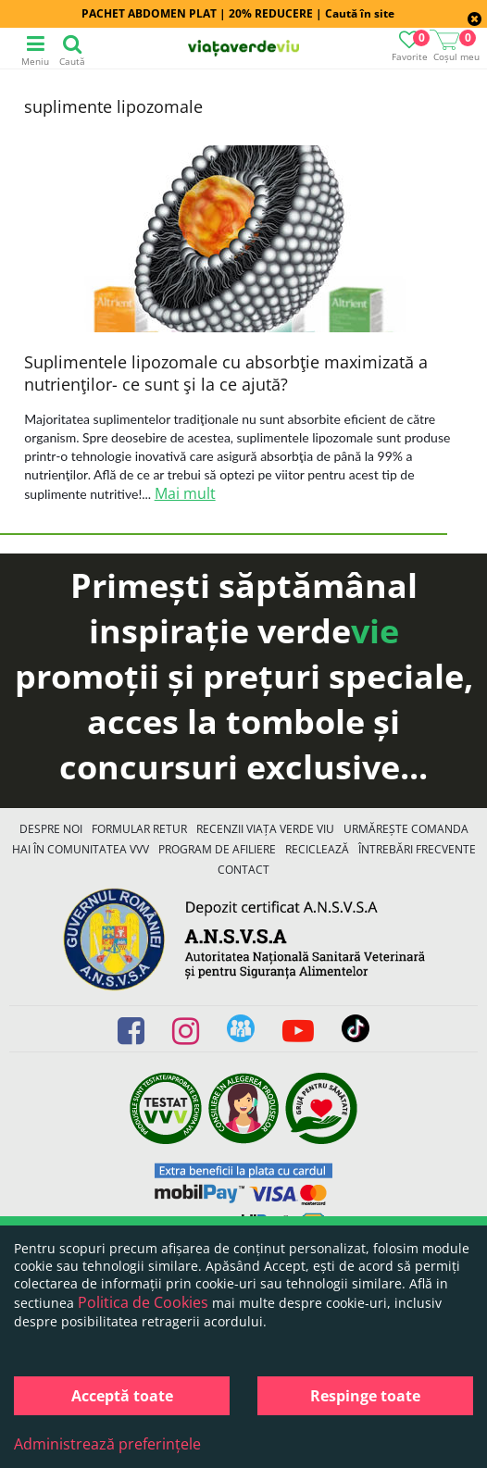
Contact (243, 869)
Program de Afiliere (217, 849)
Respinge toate (365, 1396)
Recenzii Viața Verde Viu (265, 829)
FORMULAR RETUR (139, 829)
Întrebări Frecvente (417, 849)
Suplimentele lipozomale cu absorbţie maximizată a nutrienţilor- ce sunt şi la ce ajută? (226, 373)
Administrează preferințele (107, 1444)
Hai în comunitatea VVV (80, 849)
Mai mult (185, 493)
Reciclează (317, 849)
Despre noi (50, 829)
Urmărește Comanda (405, 829)
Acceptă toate (122, 1396)
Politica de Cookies (143, 1302)
